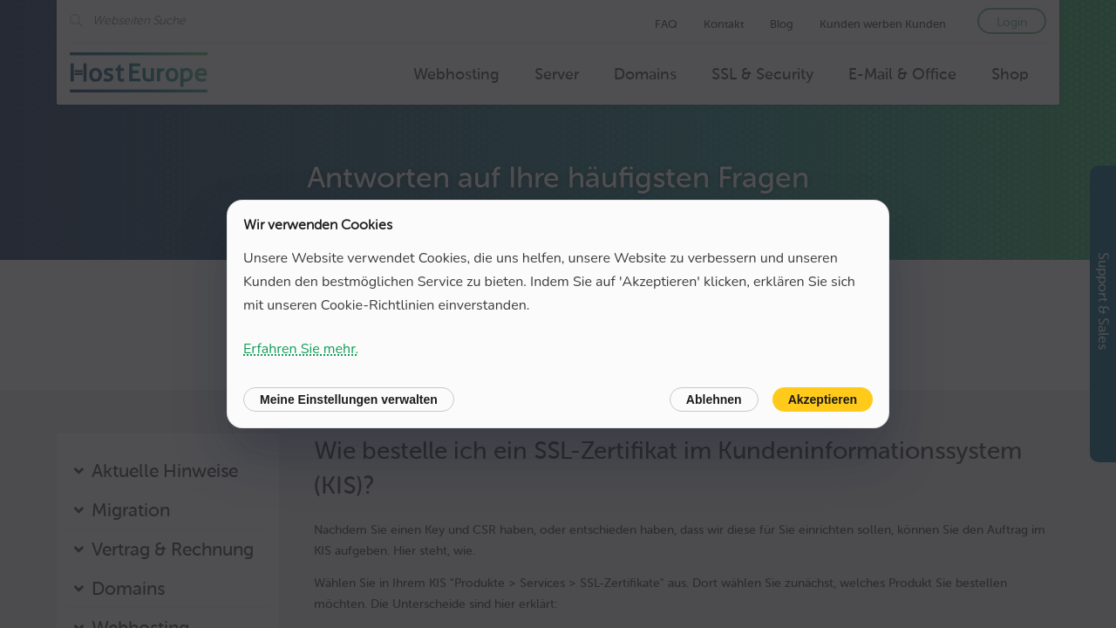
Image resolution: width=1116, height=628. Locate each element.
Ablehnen (714, 399)
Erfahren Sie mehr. (300, 348)
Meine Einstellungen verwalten (349, 399)
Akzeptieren (822, 399)
